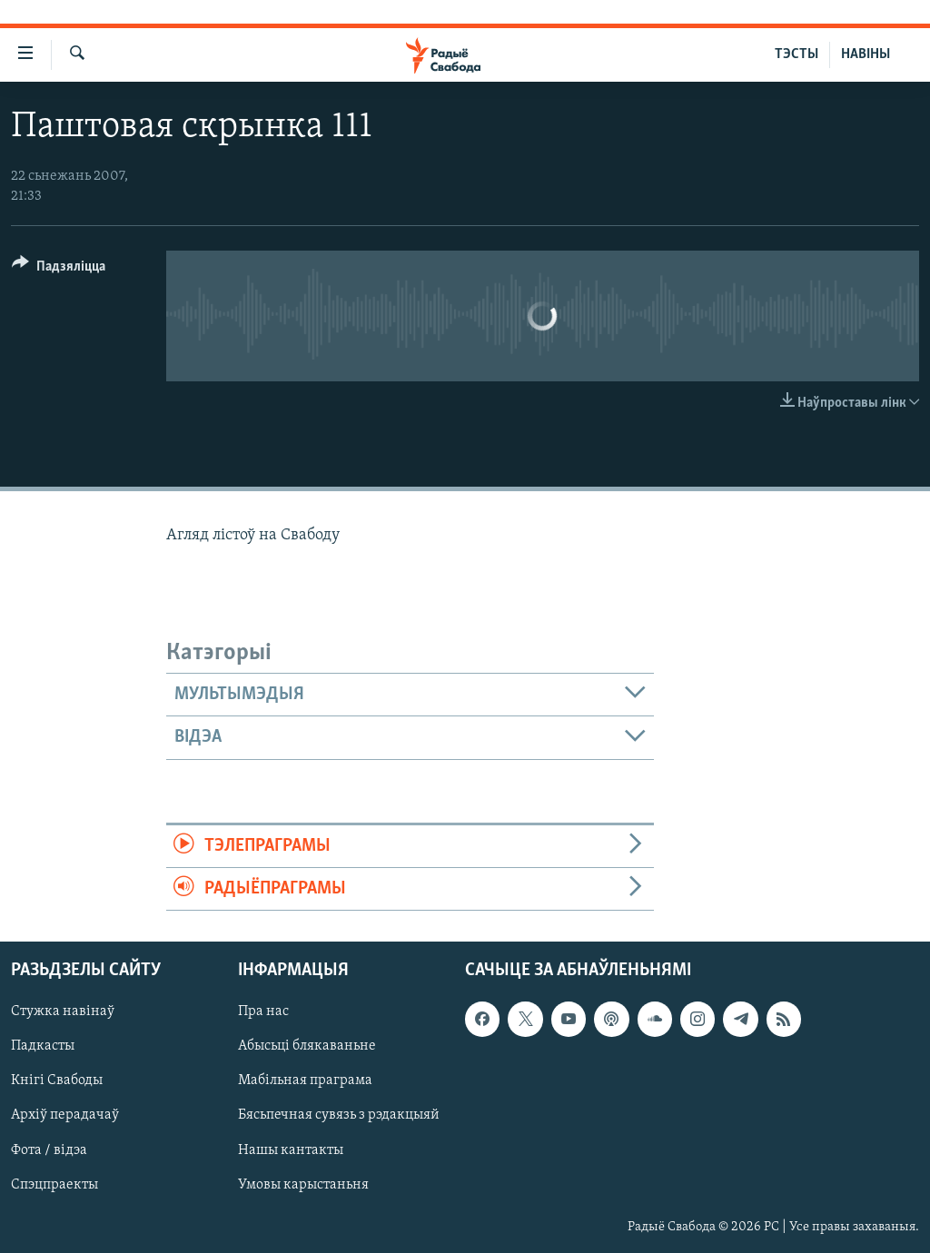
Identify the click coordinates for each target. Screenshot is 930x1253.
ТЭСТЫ (796, 54)
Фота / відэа (49, 1150)
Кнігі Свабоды (57, 1081)
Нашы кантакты (290, 1150)
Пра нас (263, 1012)
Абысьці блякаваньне (307, 1047)
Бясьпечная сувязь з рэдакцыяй (339, 1116)
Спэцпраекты (54, 1185)
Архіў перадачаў (65, 1116)
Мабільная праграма (305, 1081)
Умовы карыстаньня (303, 1185)
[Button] (58, 269)
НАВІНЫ (865, 54)
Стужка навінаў (62, 1012)
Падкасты (42, 1047)
